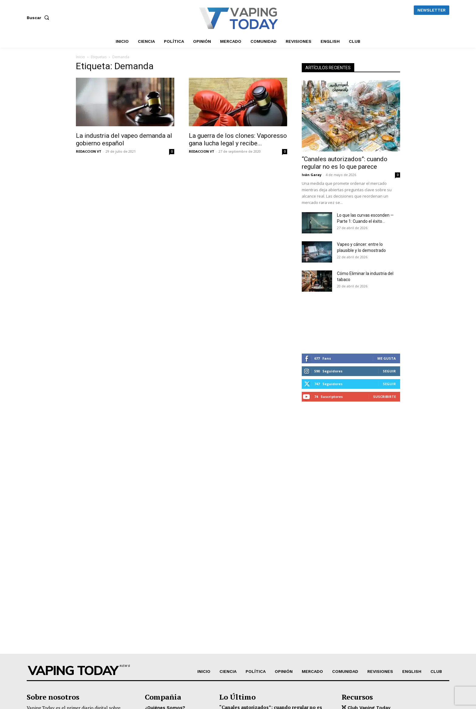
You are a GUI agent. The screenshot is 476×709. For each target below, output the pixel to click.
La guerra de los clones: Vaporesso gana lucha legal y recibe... (238, 139)
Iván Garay (311, 174)
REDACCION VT (88, 151)
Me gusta (386, 358)
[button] (39, 17)
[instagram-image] (318, 322)
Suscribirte (384, 396)
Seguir (389, 371)
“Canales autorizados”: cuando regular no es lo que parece (344, 162)
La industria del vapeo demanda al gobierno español (124, 139)
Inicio (80, 56)
